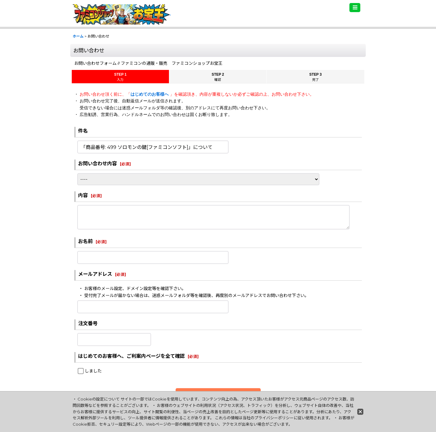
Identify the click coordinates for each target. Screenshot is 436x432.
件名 (83, 131)
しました (93, 371)
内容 (83, 195)
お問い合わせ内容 (97, 163)
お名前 (85, 241)
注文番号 (87, 323)
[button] (354, 7)
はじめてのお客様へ (150, 94)
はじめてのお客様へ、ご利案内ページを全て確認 (131, 356)
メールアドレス (95, 274)
